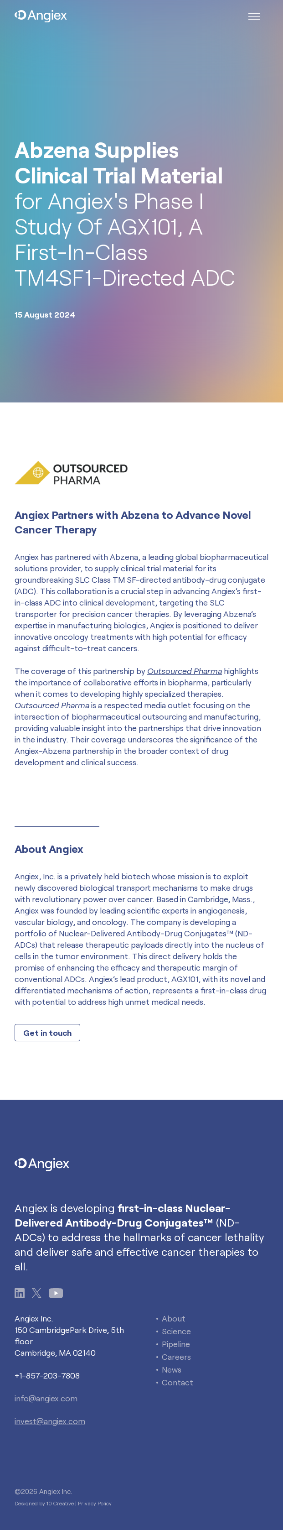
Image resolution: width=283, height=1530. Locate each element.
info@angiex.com (46, 1398)
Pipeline (176, 1344)
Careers (176, 1357)
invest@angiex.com (50, 1421)
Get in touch (47, 1033)
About (173, 1318)
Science (176, 1331)
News (171, 1369)
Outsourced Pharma (184, 671)
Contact (177, 1382)
